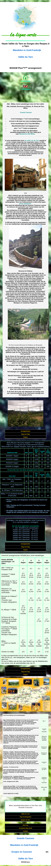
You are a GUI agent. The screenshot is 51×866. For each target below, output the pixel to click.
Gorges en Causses (21, 852)
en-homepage (25, 89)
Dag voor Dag (25, 434)
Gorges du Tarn (25, 820)
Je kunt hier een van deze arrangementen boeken (25, 470)
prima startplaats (25, 203)
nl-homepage (25, 81)
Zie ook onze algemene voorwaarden (25, 526)
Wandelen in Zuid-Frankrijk (27, 50)
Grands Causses (26, 112)
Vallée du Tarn (25, 57)
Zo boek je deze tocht (25, 828)
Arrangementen (25, 431)
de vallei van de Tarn (32, 140)
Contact (25, 831)
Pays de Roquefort (25, 817)
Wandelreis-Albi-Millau (27, 134)
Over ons (25, 825)
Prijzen (25, 437)
